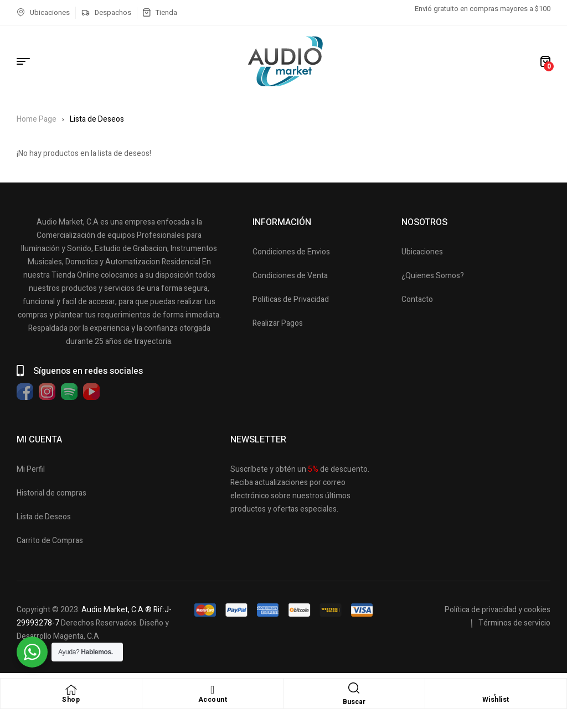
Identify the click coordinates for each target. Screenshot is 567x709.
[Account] (212, 689)
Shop (71, 700)
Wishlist (495, 700)
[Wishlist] (495, 689)
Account (213, 700)
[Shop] (70, 689)
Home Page (36, 119)
